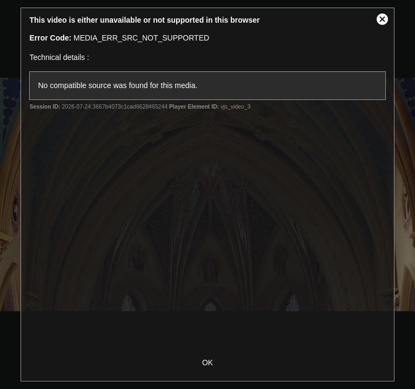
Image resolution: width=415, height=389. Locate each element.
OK (207, 362)
